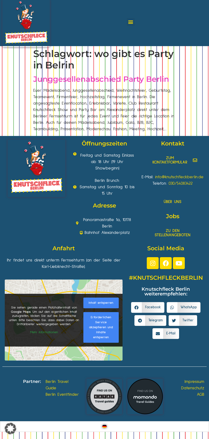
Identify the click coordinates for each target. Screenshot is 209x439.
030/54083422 (181, 183)
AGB (200, 394)
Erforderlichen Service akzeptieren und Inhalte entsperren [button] (101, 327)
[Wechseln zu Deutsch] (104, 426)
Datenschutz (192, 388)
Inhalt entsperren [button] (101, 302)
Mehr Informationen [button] (44, 332)
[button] (131, 22)
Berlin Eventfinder (62, 394)
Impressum (194, 382)
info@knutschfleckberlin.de (179, 177)
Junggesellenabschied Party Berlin (101, 79)
